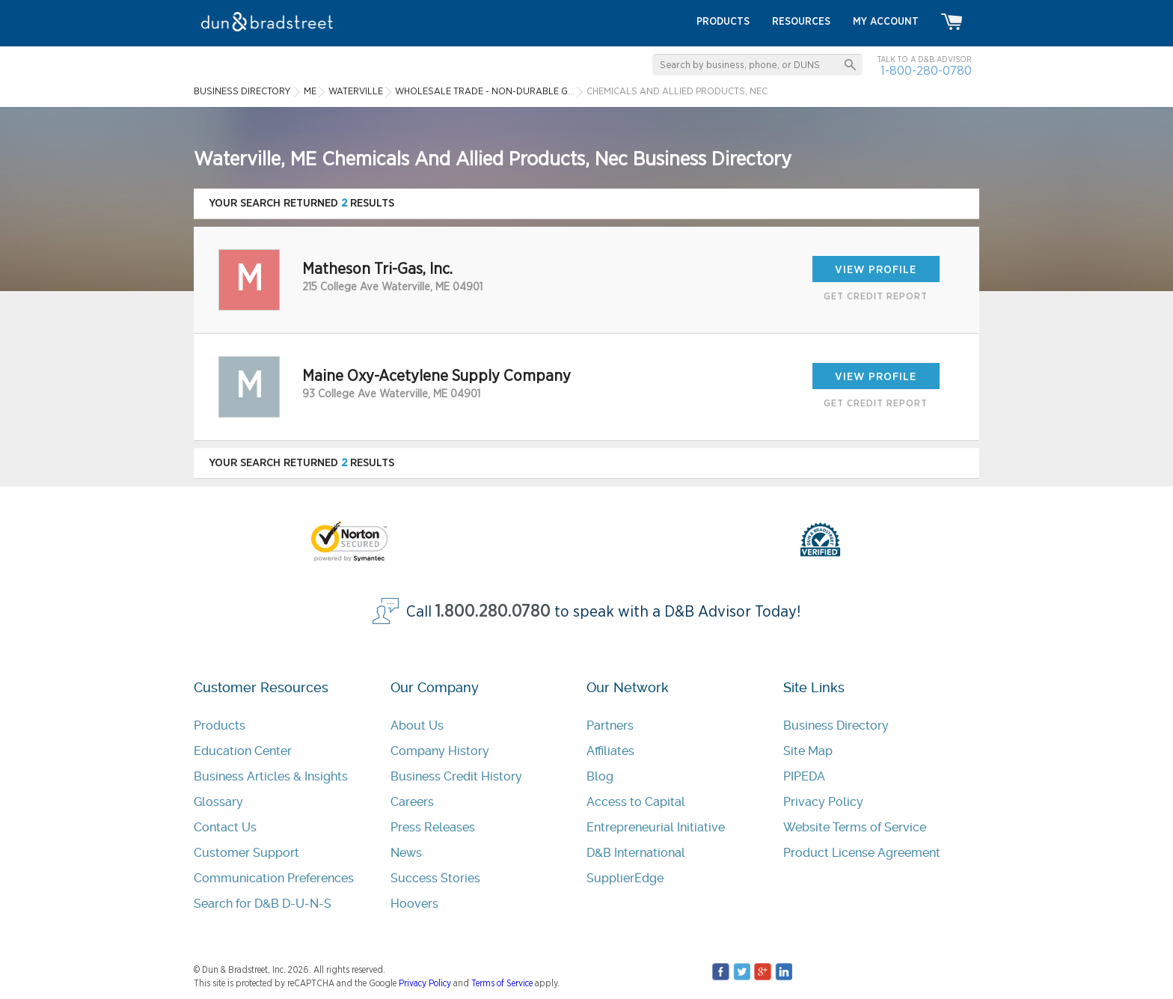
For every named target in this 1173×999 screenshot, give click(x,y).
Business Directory (836, 725)
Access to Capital (635, 802)
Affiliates (610, 751)
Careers (412, 802)
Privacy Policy (823, 802)
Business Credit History (456, 776)
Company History (440, 751)
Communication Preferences (274, 878)
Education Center (243, 751)
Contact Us (225, 827)
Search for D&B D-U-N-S (262, 903)
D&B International (635, 853)
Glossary (218, 802)
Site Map (808, 751)
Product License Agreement (861, 853)
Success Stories (435, 878)
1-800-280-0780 (926, 70)
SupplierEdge (625, 878)
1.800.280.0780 (493, 611)
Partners (610, 725)
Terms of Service (502, 983)
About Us (417, 725)
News (406, 853)
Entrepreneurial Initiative (655, 827)
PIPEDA (804, 776)
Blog (599, 776)
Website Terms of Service (854, 827)
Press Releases (433, 827)
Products (219, 725)
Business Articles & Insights (271, 776)
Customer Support (246, 853)
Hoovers (414, 903)
